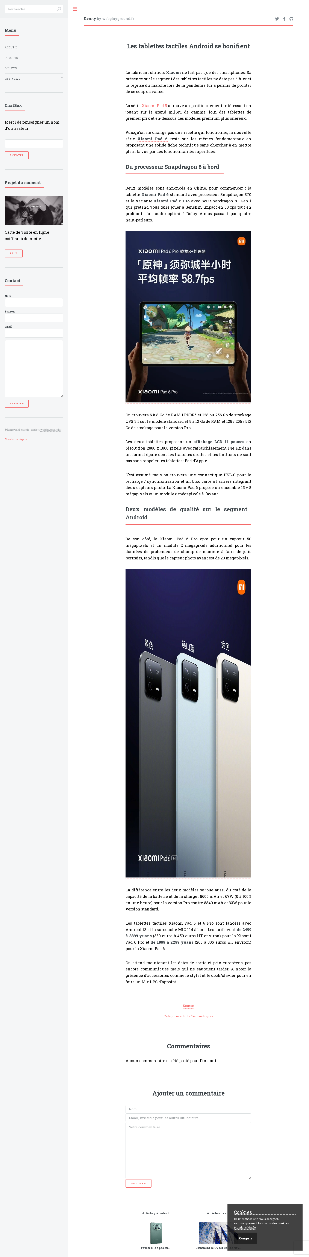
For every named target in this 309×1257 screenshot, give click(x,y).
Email (34, 331)
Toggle (75, 9)
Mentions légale (16, 439)
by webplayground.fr (109, 18)
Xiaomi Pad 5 (154, 105)
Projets (11, 58)
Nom (34, 300)
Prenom (34, 316)
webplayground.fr (50, 429)
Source (188, 1006)
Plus (14, 253)
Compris (245, 1238)
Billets (11, 68)
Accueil (11, 47)
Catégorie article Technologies (188, 1016)
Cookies (243, 1212)
